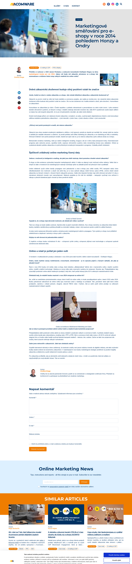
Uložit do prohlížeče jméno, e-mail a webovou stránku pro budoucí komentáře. (56, 444)
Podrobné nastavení (98, 560)
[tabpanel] (27, 529)
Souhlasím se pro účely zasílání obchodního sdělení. (67, 486)
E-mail (31, 425)
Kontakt (76, 4)
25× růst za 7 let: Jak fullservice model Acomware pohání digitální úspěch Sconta (25, 534)
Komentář (32, 397)
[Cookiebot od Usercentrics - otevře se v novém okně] (12, 560)
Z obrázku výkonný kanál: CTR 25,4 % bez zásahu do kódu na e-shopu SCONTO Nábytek (65, 534)
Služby (57, 4)
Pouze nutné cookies (116, 552)
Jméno (31, 417)
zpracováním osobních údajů (59, 486)
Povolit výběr (116, 547)
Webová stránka (34, 434)
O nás (66, 4)
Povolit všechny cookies (117, 542)
